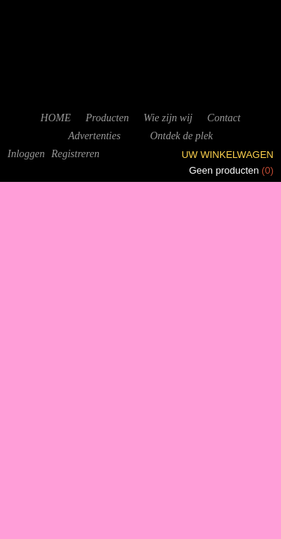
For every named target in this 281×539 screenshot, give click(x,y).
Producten (107, 118)
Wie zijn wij (168, 118)
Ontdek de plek (181, 135)
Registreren (75, 153)
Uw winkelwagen (227, 154)
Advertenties (94, 135)
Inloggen (26, 153)
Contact (224, 118)
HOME (55, 118)
